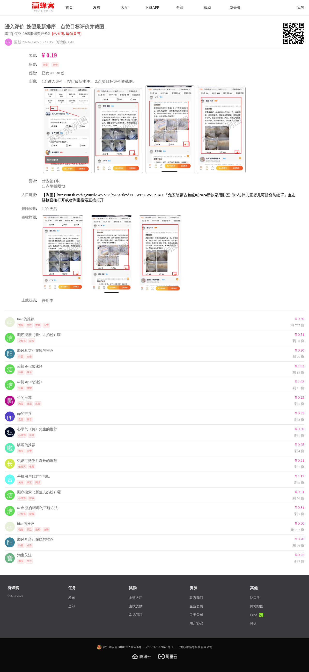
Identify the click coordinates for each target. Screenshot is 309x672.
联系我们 (196, 598)
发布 (96, 7)
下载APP (152, 7)
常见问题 (135, 615)
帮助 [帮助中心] (207, 7)
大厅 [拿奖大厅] (124, 7)
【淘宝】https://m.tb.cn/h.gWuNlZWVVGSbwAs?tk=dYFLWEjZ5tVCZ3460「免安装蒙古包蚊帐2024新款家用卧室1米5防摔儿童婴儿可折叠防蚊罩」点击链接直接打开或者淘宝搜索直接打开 (169, 197)
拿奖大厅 (135, 598)
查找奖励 (135, 606)
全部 (71, 606)
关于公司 (196, 615)
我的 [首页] (300, 7)
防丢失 (235, 7)
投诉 (253, 624)
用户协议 (196, 623)
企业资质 (196, 606)
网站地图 (257, 606)
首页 (69, 7)
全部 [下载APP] (179, 7)
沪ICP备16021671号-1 (159, 647)
